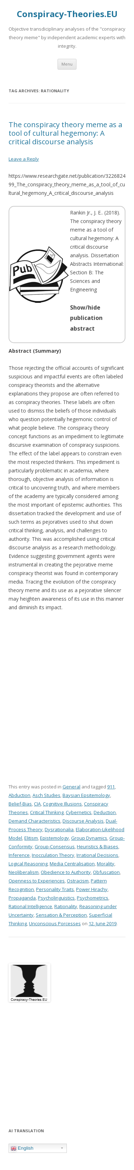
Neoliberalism (24, 872)
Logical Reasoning (28, 863)
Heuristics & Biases (97, 846)
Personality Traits (55, 889)
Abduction (19, 795)
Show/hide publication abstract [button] (86, 318)
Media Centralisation (72, 863)
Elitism (31, 838)
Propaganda (22, 898)
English (22, 1148)
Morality (105, 863)
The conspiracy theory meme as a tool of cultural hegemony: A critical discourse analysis (65, 133)
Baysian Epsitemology (86, 795)
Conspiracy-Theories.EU (67, 14)
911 (111, 786)
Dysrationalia (59, 829)
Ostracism (78, 881)
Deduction (105, 812)
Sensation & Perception (61, 915)
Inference (19, 855)
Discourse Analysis (83, 821)
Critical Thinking (47, 812)
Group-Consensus (55, 846)
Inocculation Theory (53, 855)
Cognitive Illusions (62, 804)
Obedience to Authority (66, 872)
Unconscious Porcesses (55, 923)
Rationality (65, 906)
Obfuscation (106, 872)
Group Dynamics (89, 838)
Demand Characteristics (34, 821)
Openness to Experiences (37, 881)
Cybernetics (78, 812)
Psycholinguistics (56, 898)
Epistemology (54, 838)
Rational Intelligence (30, 906)
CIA (37, 804)
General (71, 786)
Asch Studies (46, 795)
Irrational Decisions (97, 855)
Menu (67, 64)
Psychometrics (92, 898)
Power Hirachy (92, 889)
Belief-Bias (20, 804)
